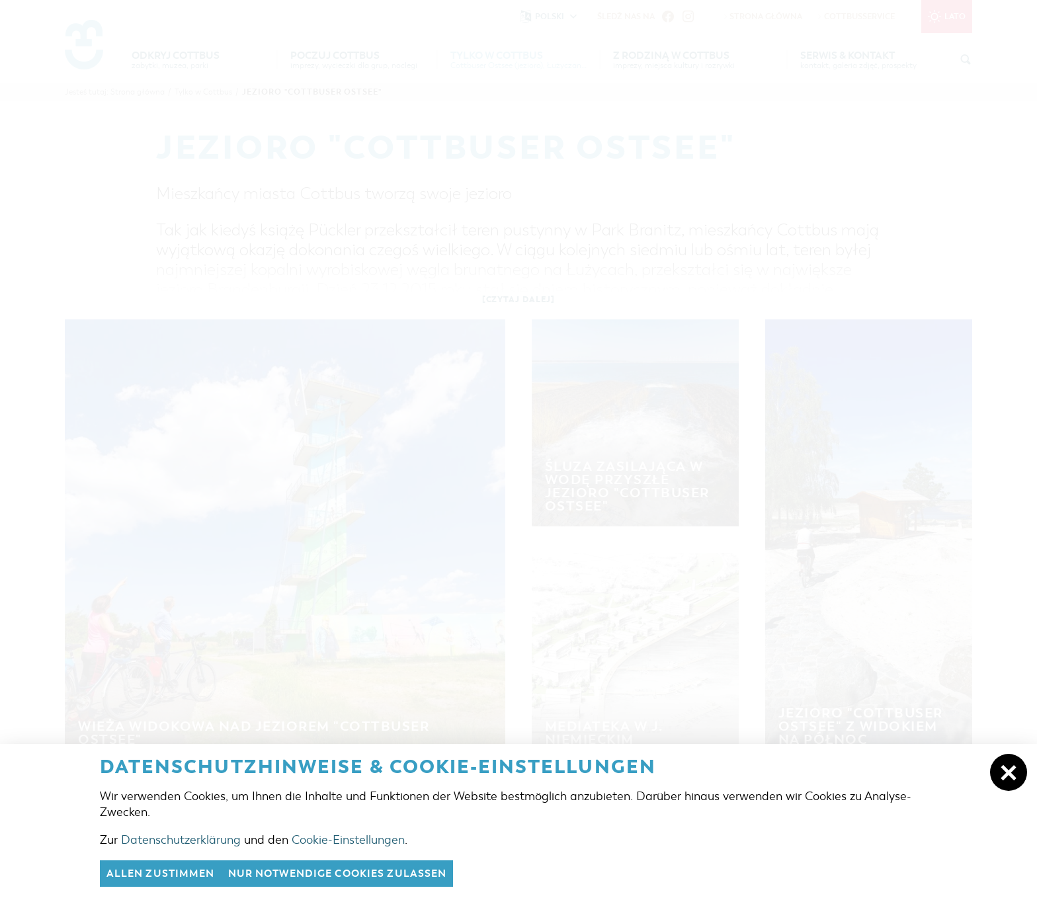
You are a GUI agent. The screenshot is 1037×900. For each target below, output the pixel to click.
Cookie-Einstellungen (348, 840)
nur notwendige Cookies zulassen (337, 873)
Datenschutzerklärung (181, 840)
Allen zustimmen (160, 873)
